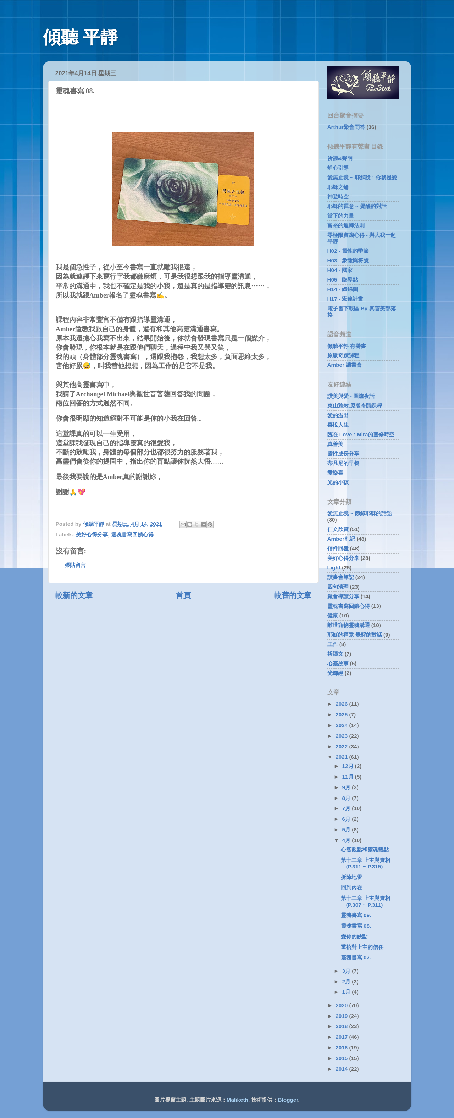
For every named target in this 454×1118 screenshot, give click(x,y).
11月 (348, 777)
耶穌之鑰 (338, 187)
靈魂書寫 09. (356, 915)
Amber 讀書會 (344, 365)
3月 (347, 971)
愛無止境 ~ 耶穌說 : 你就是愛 (362, 177)
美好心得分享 (92, 534)
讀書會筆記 (340, 577)
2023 (342, 736)
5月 (347, 830)
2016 (342, 1048)
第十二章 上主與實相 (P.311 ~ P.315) (365, 863)
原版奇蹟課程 (343, 355)
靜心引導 (338, 168)
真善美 (335, 444)
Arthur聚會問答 (346, 127)
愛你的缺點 (354, 936)
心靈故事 (338, 663)
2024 (342, 725)
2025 (342, 714)
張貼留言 (75, 565)
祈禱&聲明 (340, 158)
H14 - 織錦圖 (342, 289)
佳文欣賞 (338, 529)
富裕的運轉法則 (346, 225)
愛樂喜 (335, 473)
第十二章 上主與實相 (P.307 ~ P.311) (365, 901)
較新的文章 (74, 595)
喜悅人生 (338, 425)
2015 (342, 1058)
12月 (348, 766)
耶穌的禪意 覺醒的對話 (354, 635)
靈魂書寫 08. (356, 926)
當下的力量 (340, 216)
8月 (347, 798)
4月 (347, 840)
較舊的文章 (292, 595)
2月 (347, 981)
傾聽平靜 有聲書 (346, 346)
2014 (342, 1069)
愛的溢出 (338, 415)
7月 (347, 808)
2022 (342, 746)
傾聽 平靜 (80, 37)
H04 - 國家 (340, 270)
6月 (347, 819)
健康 (332, 615)
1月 (347, 992)
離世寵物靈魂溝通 (348, 625)
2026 (342, 704)
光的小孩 (338, 482)
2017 (342, 1037)
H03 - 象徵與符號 (348, 260)
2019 (342, 1016)
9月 (347, 787)
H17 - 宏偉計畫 (345, 299)
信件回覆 (338, 548)
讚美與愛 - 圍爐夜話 (351, 396)
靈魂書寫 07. (356, 957)
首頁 (183, 595)
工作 (332, 644)
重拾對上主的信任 (362, 947)
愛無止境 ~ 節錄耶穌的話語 (359, 513)
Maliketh (237, 1100)
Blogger (288, 1100)
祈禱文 (335, 654)
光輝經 (335, 673)
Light (333, 568)
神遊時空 (338, 196)
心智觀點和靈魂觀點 (365, 849)
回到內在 (351, 887)
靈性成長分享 (343, 454)
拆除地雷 (351, 877)
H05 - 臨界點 (342, 280)
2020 (342, 1005)
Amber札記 (341, 539)
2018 (342, 1026)
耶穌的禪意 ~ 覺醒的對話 (357, 206)
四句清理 (338, 587)
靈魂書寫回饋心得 (132, 534)
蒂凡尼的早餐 (343, 463)
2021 (342, 757)
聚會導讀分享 (343, 596)
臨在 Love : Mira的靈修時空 (361, 434)
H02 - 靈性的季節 (348, 251)
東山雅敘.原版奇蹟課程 (354, 406)
